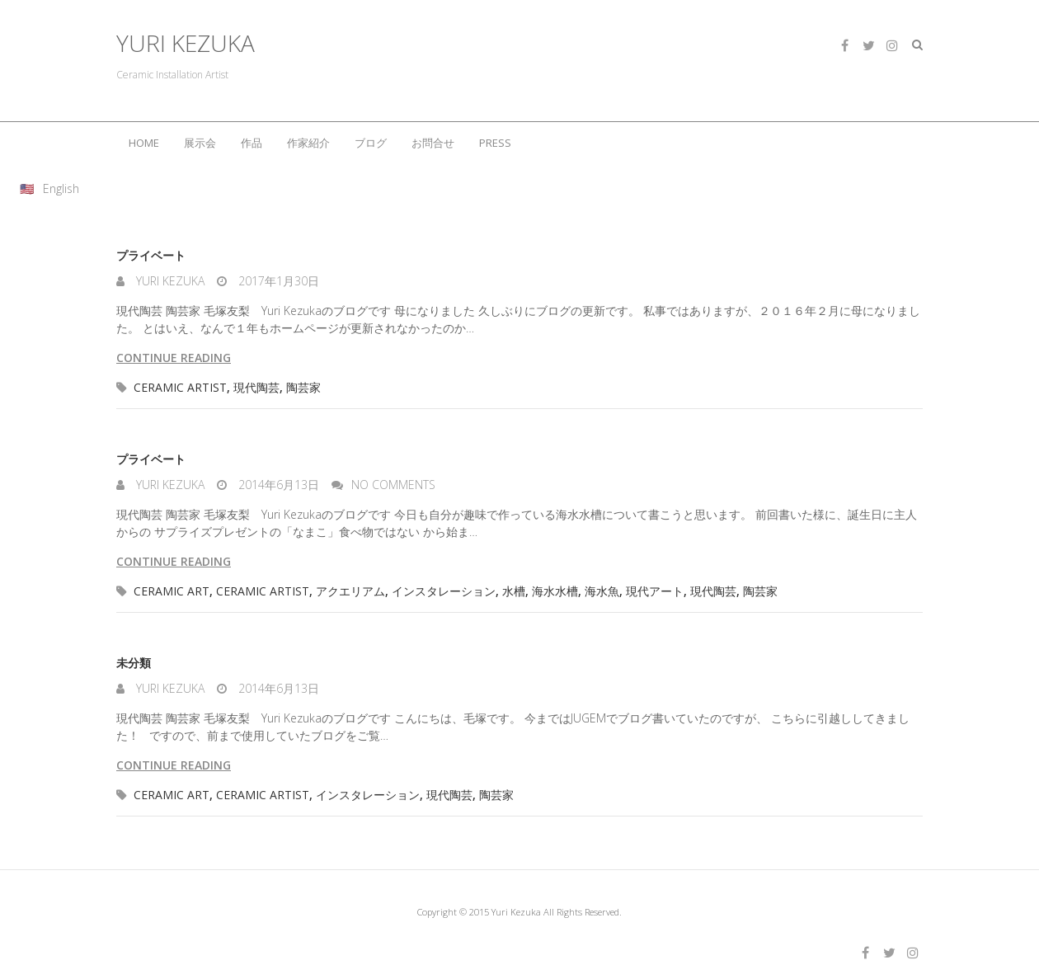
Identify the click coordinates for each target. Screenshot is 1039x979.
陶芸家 (303, 387)
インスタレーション (444, 591)
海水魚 (602, 591)
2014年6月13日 (277, 484)
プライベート (151, 255)
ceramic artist (180, 387)
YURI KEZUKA (185, 43)
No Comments (393, 484)
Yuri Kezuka (169, 281)
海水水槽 (555, 591)
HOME (144, 142)
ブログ (371, 142)
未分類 (133, 663)
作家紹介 (308, 142)
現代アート (655, 591)
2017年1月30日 (277, 281)
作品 (251, 142)
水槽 (513, 591)
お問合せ (432, 142)
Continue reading (173, 357)
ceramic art (171, 591)
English (61, 188)
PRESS (495, 142)
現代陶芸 (256, 387)
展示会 (200, 142)
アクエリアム (350, 591)
